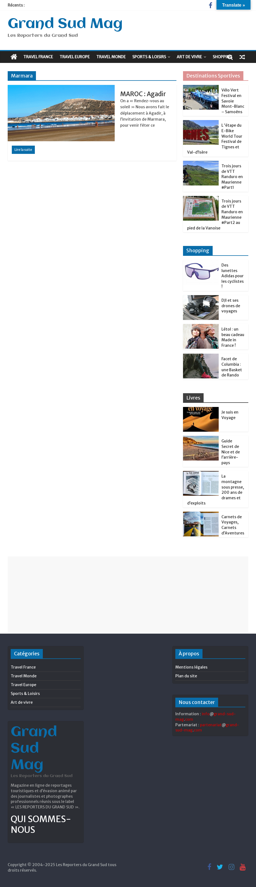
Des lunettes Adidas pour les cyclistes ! (232, 276)
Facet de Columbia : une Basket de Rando (231, 367)
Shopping (222, 56)
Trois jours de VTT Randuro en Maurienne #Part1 (232, 176)
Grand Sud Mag (65, 24)
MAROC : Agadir (143, 94)
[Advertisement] (128, 594)
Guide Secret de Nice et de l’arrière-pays (230, 452)
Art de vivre (189, 56)
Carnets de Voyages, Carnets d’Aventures (232, 525)
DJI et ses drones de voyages (230, 306)
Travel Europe (75, 56)
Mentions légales (191, 667)
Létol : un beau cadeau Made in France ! (232, 337)
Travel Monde (111, 56)
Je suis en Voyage (229, 415)
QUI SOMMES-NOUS (41, 824)
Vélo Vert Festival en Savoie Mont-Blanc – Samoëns (232, 101)
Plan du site (186, 675)
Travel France (38, 56)
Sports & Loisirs (149, 56)
